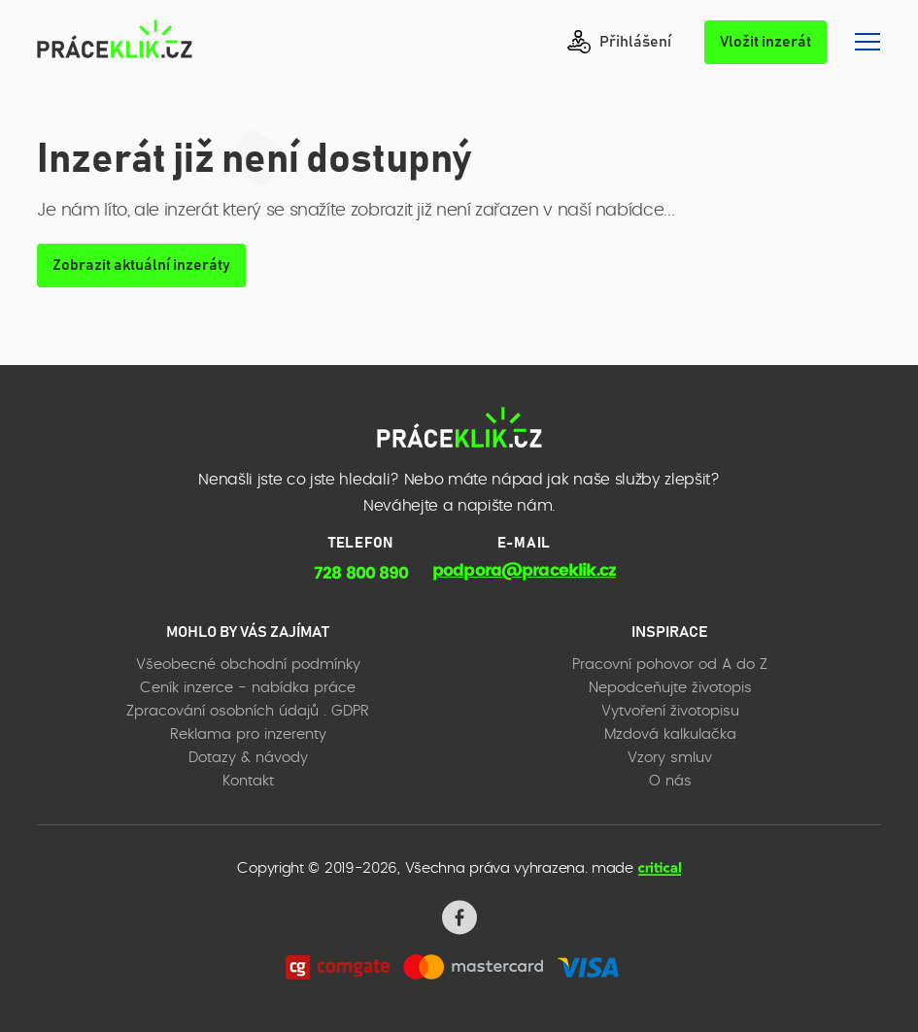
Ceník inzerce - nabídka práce (248, 688)
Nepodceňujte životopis (670, 688)
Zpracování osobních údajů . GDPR (247, 711)
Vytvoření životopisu (670, 711)
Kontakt (248, 781)
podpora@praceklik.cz (524, 570)
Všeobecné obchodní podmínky (248, 664)
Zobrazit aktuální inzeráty (141, 265)
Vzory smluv (670, 757)
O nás (670, 781)
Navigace (867, 42)
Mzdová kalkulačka (670, 734)
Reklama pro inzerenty (248, 734)
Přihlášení (619, 41)
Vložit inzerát (765, 42)
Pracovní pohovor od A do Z (669, 664)
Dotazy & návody (248, 757)
